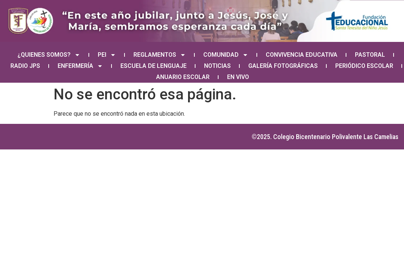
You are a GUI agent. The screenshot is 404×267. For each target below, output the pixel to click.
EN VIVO (238, 76)
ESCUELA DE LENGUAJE (153, 65)
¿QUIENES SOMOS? (48, 54)
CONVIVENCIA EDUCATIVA (301, 54)
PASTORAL (370, 54)
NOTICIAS (217, 65)
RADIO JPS (25, 65)
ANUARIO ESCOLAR (183, 76)
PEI (107, 54)
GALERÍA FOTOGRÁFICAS (283, 65)
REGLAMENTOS (159, 54)
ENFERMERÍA (80, 66)
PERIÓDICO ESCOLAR (364, 65)
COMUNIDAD (225, 54)
